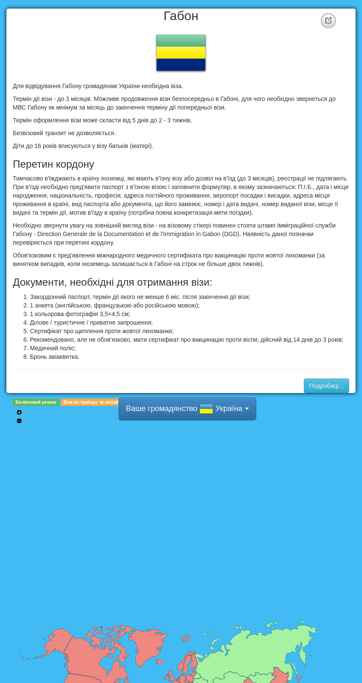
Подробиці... (326, 385)
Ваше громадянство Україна (187, 409)
